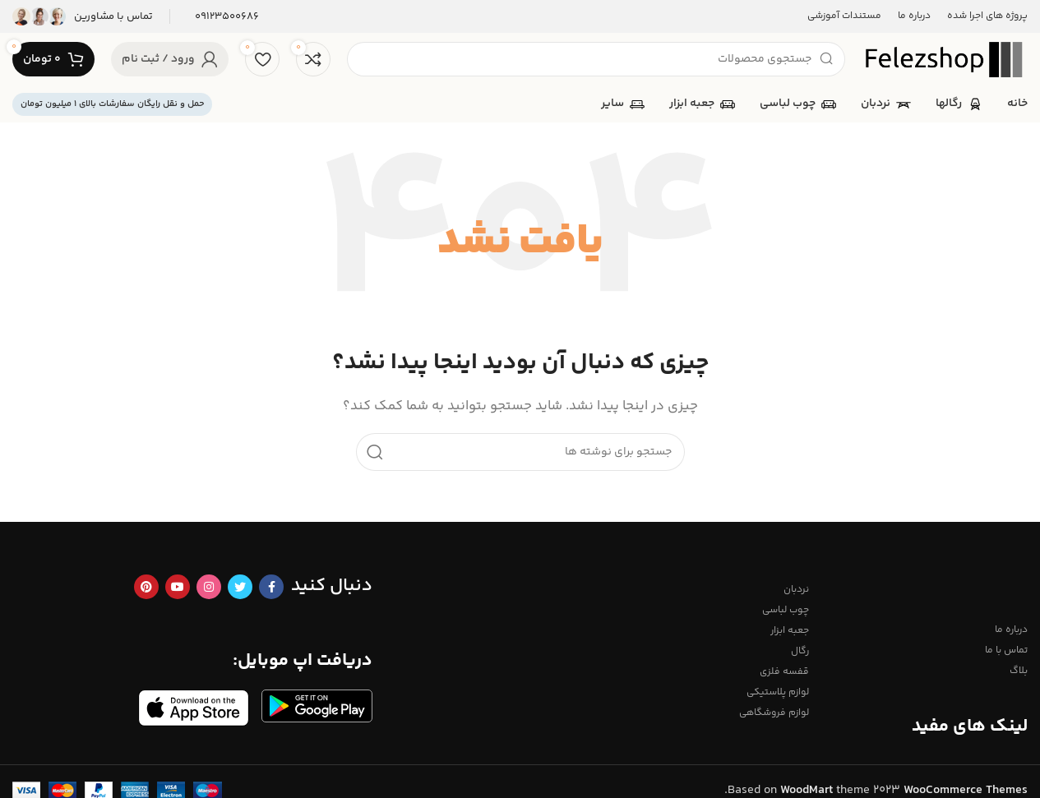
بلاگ (1019, 671)
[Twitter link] (240, 586)
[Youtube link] (177, 586)
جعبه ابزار (789, 631)
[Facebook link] (271, 586)
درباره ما (1011, 630)
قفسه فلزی (784, 672)
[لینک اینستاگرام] (208, 586)
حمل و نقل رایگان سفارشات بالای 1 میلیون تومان (112, 104)
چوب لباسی (785, 610)
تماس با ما (1006, 650)
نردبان (796, 589)
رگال (800, 651)
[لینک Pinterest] (146, 586)
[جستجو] (596, 59)
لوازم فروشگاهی (774, 713)
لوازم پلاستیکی (777, 692)
